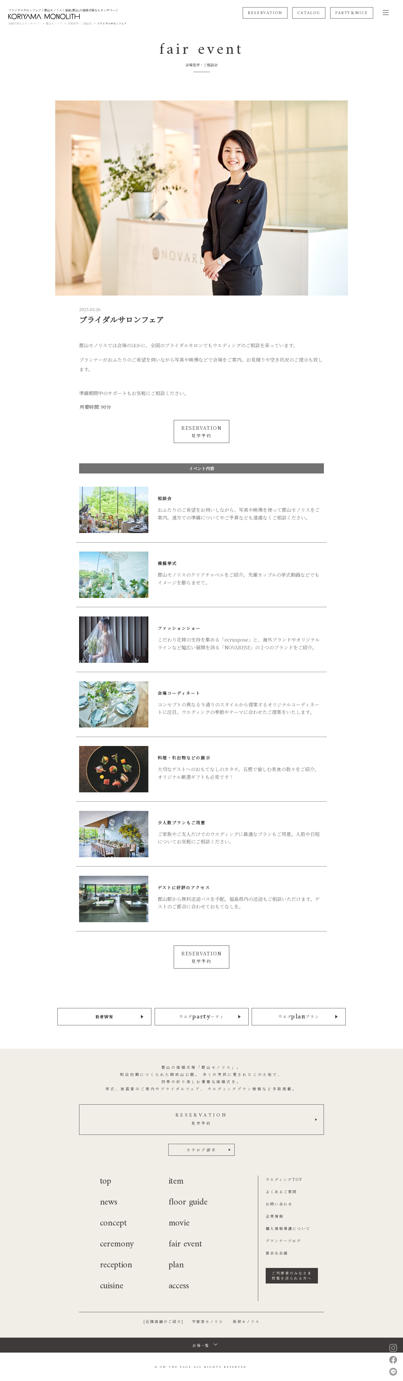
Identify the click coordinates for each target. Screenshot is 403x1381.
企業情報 (275, 1215)
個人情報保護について (288, 1227)
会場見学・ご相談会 (79, 23)
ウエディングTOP (284, 1178)
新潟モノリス (246, 1320)
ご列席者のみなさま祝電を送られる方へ (292, 1274)
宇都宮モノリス (207, 1320)
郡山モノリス (54, 23)
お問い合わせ (279, 1202)
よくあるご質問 (281, 1190)
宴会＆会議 (277, 1251)
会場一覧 (201, 1344)
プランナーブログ (283, 1239)
